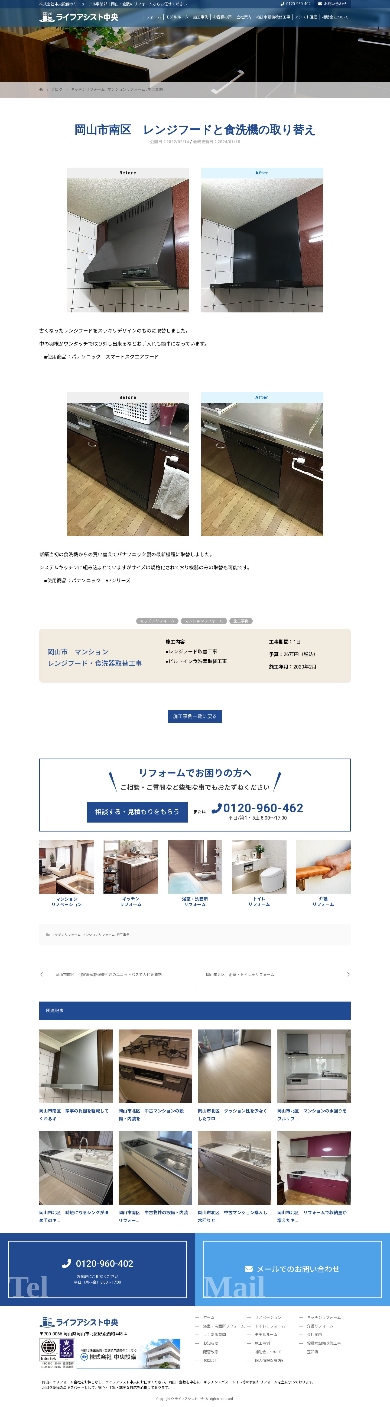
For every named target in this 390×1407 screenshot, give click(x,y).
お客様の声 (222, 17)
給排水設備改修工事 (273, 17)
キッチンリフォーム (157, 621)
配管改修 (210, 1352)
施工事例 (200, 17)
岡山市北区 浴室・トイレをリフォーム (240, 975)
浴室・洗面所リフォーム (224, 1326)
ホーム (208, 1317)
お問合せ (210, 1360)
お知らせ (210, 1343)
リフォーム (151, 17)
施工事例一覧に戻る (195, 716)
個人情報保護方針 (270, 1360)
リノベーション (268, 1317)
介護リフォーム (320, 1326)
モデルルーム (177, 17)
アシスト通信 (306, 17)
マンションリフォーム (204, 621)
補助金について (335, 17)
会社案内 (244, 17)
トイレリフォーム (270, 1326)
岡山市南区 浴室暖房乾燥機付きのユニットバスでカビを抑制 (109, 975)
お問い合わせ (332, 4)
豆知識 (312, 1352)
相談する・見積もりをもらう (137, 812)
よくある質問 (214, 1334)
